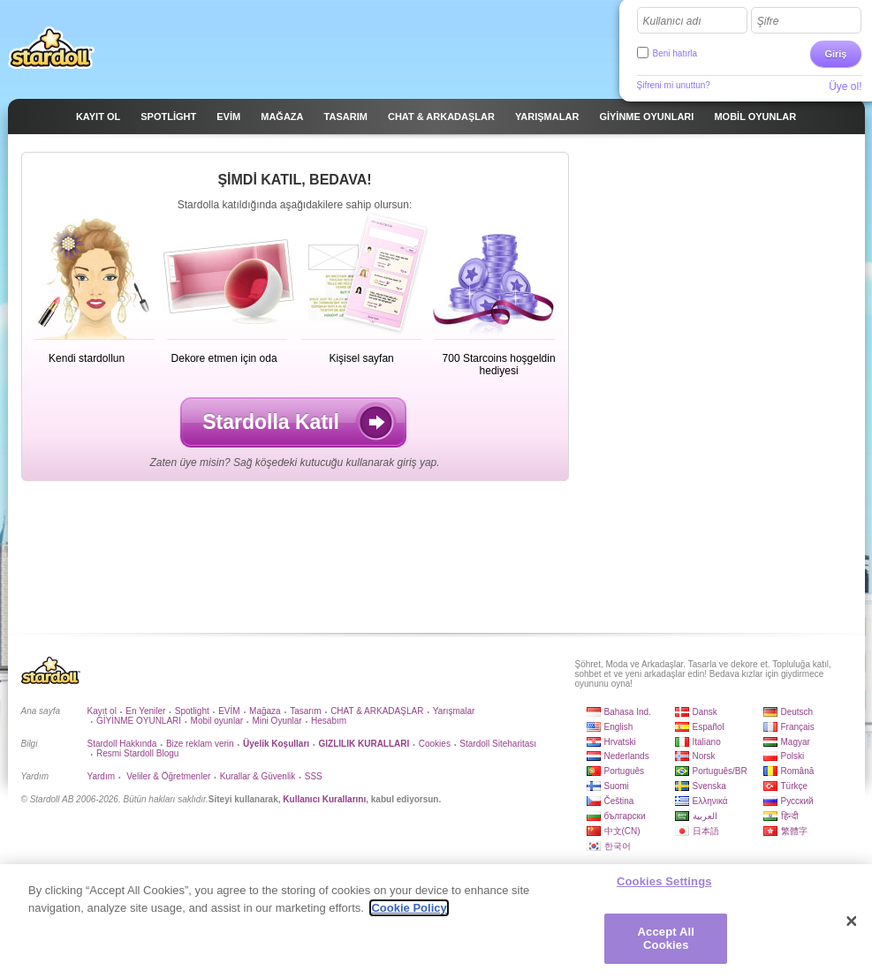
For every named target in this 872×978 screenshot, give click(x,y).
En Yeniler (145, 711)
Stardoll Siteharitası (497, 744)
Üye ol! (845, 86)
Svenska (709, 786)
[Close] (851, 921)
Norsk (704, 756)
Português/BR (720, 771)
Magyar (795, 742)
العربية (705, 816)
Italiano (707, 742)
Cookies (435, 744)
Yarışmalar (454, 711)
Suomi (616, 786)
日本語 (706, 831)
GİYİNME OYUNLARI (138, 721)
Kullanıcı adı (672, 21)
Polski (793, 756)
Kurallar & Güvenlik (258, 776)
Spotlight (192, 711)
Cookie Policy (408, 907)
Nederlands (626, 756)
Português (624, 771)
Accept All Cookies (666, 938)
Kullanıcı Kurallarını (324, 799)
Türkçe (794, 786)
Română (798, 771)
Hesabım (328, 721)
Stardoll (51, 47)
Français (798, 727)
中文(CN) (622, 831)
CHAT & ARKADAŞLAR (376, 711)
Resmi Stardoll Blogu (137, 753)
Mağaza (265, 711)
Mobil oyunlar (217, 721)
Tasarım (306, 711)
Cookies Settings (664, 881)
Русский (797, 801)
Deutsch (797, 712)
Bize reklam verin (200, 744)
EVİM (228, 711)
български (625, 816)
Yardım (101, 776)
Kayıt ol (102, 711)
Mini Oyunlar (276, 721)
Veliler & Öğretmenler (167, 776)
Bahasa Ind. (627, 712)
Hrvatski (620, 742)
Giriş (835, 54)
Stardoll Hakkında (122, 744)
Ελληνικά (710, 801)
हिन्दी (790, 816)
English (618, 727)
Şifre (768, 21)
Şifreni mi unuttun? (673, 85)
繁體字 (794, 831)
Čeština (619, 801)
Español (708, 727)
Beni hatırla (675, 53)
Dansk (705, 712)
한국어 (617, 846)
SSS (313, 776)
